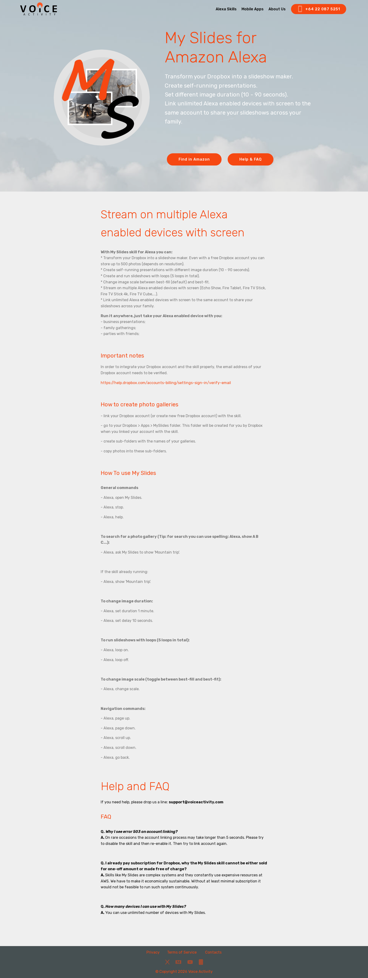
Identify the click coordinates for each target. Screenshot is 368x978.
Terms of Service (182, 952)
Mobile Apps (253, 9)
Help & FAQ (250, 159)
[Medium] (178, 962)
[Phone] (201, 962)
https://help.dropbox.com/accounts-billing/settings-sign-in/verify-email (166, 383)
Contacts (213, 952)
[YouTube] (190, 962)
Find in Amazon (194, 159)
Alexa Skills (226, 9)
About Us (277, 9)
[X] (167, 962)
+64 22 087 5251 (318, 9)
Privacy (153, 952)
